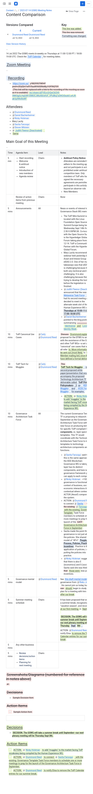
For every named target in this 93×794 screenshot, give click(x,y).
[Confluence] (15, 3)
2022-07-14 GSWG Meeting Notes (36, 10)
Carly (43, 334)
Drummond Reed (20, 34)
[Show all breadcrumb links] (16, 10)
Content (10, 10)
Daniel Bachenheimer (25, 115)
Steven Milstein (22, 127)
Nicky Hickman (22, 118)
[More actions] (84, 11)
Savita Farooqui (22, 124)
